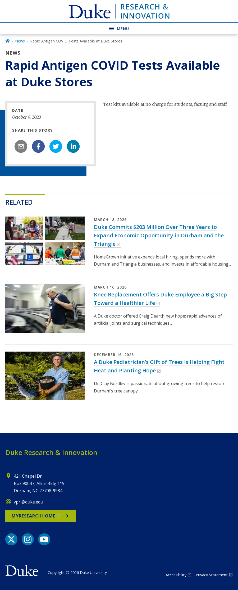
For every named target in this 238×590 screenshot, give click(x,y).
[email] (21, 146)
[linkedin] (73, 146)
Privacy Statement (212, 574)
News (20, 41)
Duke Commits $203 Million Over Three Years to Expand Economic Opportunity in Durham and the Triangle (159, 235)
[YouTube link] (44, 539)
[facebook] (38, 146)
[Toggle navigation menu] (119, 28)
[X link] (11, 539)
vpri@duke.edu (28, 502)
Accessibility (176, 574)
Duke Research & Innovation (51, 452)
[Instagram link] (28, 539)
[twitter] (55, 146)
